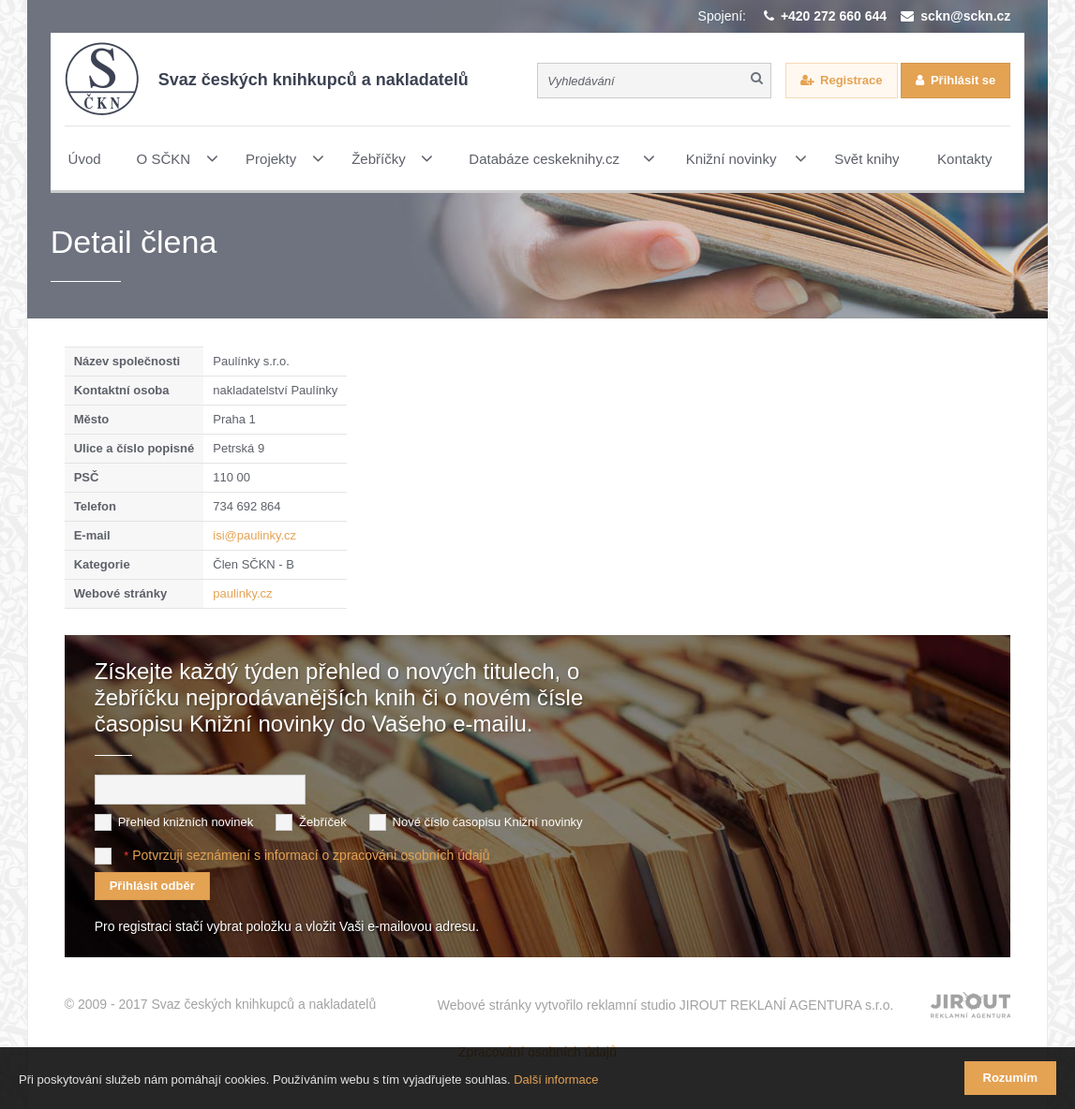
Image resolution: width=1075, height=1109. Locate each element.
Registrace (851, 80)
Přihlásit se (963, 80)
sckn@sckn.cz (965, 15)
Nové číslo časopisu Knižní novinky (488, 822)
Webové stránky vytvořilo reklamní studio (666, 1005)
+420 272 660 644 (834, 15)
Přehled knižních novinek (186, 822)
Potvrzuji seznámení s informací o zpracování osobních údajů (310, 855)
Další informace (556, 1079)
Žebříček (323, 822)
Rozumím (1010, 1078)
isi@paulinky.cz (254, 535)
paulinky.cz (242, 593)
